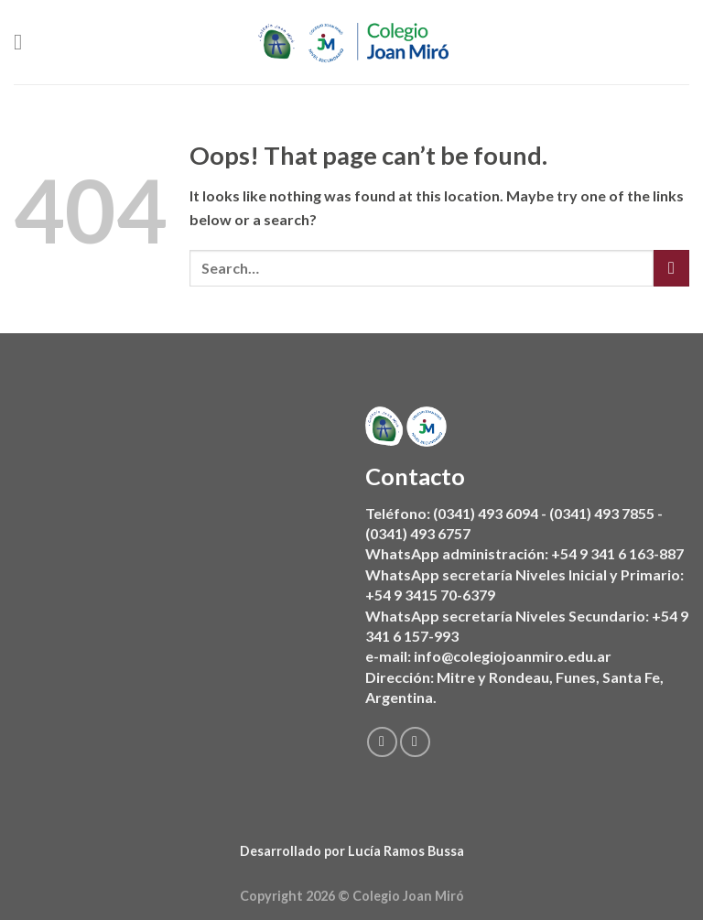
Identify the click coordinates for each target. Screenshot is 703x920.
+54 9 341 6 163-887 (617, 553)
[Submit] (671, 268)
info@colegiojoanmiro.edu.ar (512, 656)
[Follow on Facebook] (382, 742)
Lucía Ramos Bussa (406, 851)
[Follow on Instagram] (415, 742)
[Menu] (25, 41)
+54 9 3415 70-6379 (430, 594)
